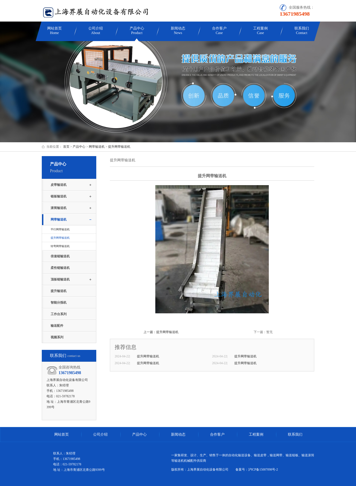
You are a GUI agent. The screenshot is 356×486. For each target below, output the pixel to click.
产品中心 (137, 30)
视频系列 (57, 337)
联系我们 (301, 30)
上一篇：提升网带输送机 (160, 332)
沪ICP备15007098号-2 (263, 469)
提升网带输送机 (119, 146)
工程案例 (260, 30)
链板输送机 (59, 196)
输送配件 (57, 325)
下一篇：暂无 (263, 332)
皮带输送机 (59, 185)
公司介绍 (95, 30)
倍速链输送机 (60, 256)
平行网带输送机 (60, 229)
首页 (66, 146)
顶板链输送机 (60, 279)
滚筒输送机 (59, 208)
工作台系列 (59, 314)
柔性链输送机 (60, 268)
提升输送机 (59, 291)
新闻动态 (178, 30)
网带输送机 (97, 146)
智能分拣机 (59, 302)
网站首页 (54, 30)
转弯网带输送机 (60, 246)
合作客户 (219, 30)
